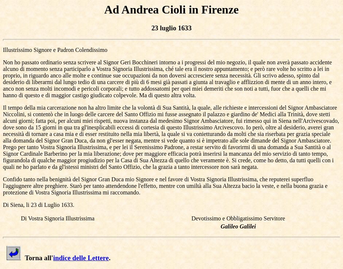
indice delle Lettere (81, 258)
